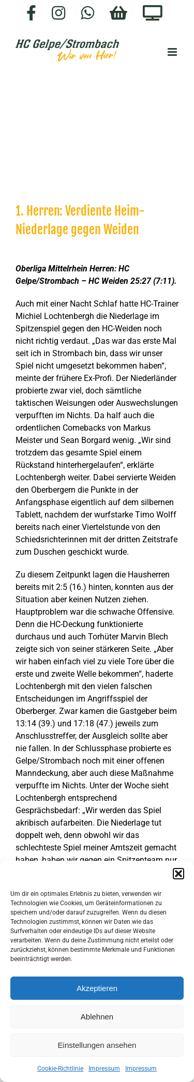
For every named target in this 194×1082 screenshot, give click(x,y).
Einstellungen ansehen (97, 1045)
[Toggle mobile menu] (173, 52)
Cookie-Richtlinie (60, 1068)
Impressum (104, 1068)
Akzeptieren (97, 988)
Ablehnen (97, 1016)
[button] (178, 873)
